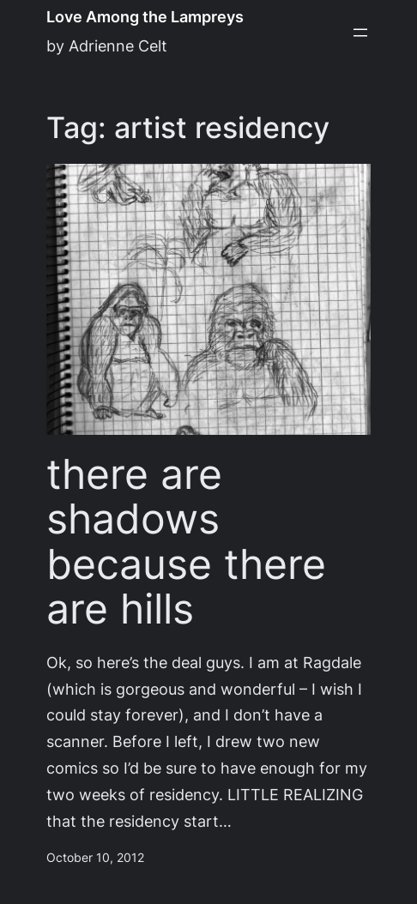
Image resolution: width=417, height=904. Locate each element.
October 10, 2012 (95, 858)
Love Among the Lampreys (145, 16)
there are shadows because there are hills (186, 542)
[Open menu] (360, 32)
